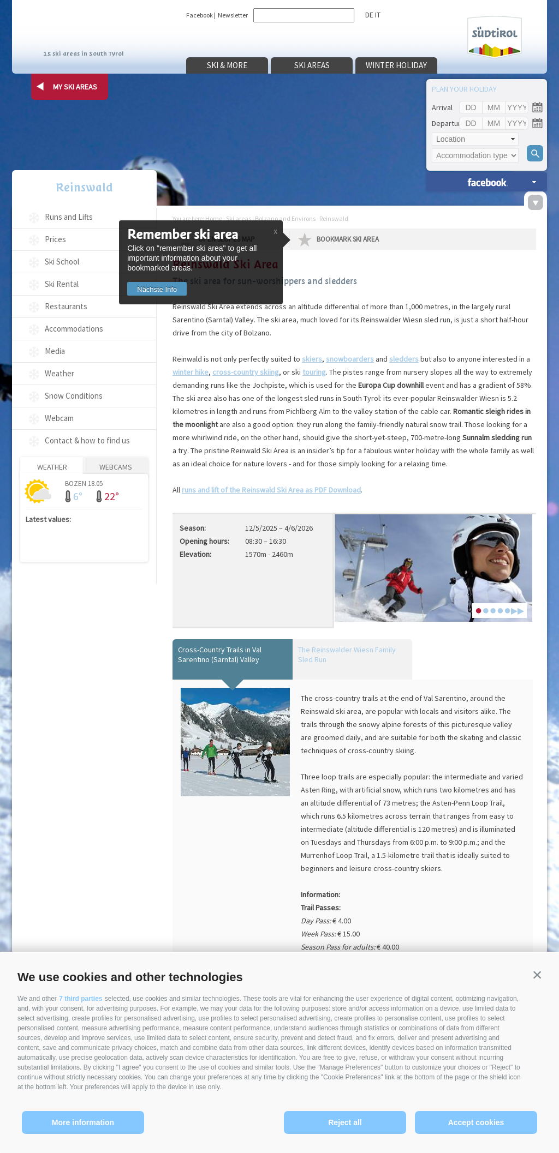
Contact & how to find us (87, 440)
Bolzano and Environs (285, 218)
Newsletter (233, 15)
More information (83, 1122)
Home (213, 218)
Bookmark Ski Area (348, 239)
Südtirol (494, 37)
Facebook (199, 15)
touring (314, 372)
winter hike (191, 372)
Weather (59, 373)
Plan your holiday (464, 89)
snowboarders (350, 359)
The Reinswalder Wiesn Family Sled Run (347, 654)
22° (111, 496)
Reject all (344, 1122)
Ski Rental (62, 284)
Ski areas (312, 65)
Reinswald (84, 187)
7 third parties (80, 998)
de (369, 15)
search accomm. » (486, 181)
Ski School (62, 261)
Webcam (59, 418)
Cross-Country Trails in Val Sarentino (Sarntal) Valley (219, 654)
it (377, 15)
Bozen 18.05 (84, 483)
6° (77, 496)
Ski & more (227, 65)
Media (55, 351)
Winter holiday (396, 65)
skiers (312, 359)
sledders (404, 359)
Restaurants (66, 306)
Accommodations (74, 328)
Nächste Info (157, 289)
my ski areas (75, 87)
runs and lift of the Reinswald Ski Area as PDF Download (271, 490)
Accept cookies (476, 1122)
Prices (55, 239)
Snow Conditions (74, 396)
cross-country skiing (245, 372)
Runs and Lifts (69, 217)
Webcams (115, 467)
